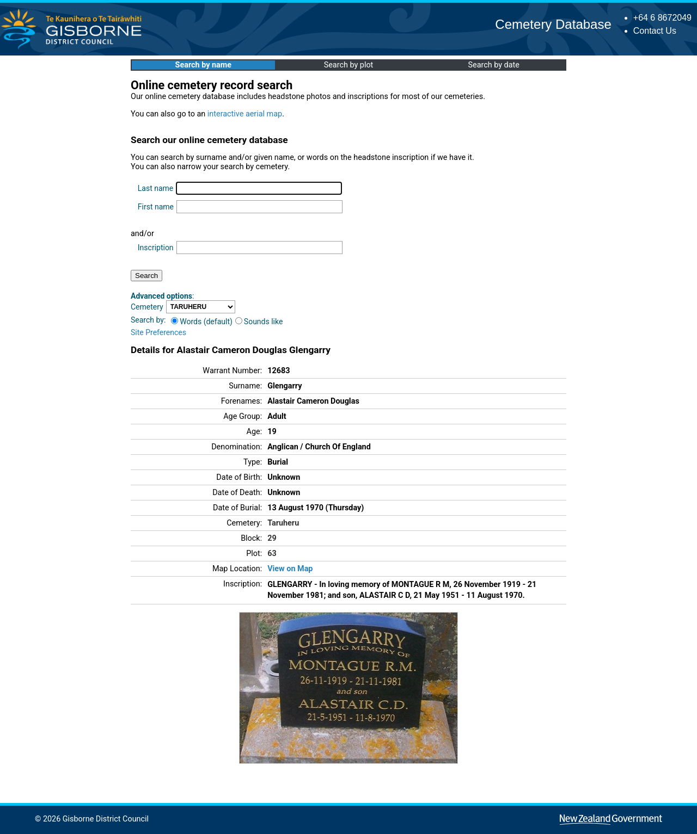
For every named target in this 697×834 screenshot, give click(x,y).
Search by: (148, 320)
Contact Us (654, 30)
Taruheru (283, 523)
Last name (155, 188)
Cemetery (147, 306)
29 (272, 538)
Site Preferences (158, 332)
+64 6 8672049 (662, 17)
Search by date (493, 65)
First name (156, 206)
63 (272, 553)
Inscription (156, 247)
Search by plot (349, 65)
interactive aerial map (244, 114)
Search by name (203, 65)
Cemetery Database (553, 24)
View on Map (290, 568)
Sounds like (259, 321)
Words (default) (202, 321)
